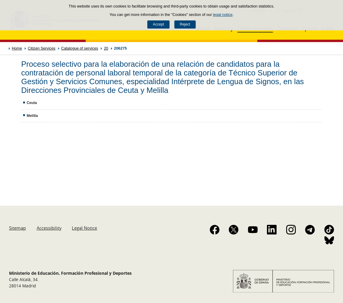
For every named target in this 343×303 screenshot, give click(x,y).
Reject (185, 24)
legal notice (223, 14)
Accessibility (49, 228)
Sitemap (17, 228)
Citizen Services (42, 48)
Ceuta (32, 103)
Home (17, 48)
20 (106, 48)
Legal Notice (84, 228)
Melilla (32, 116)
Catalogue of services (79, 48)
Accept (158, 24)
